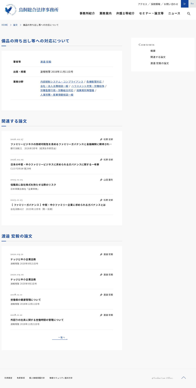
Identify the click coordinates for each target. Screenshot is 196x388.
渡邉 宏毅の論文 (159, 63)
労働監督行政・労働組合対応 (56, 90)
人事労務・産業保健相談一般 (56, 94)
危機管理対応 (94, 81)
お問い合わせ (171, 4)
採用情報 (155, 4)
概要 (153, 51)
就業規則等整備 (85, 90)
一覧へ (61, 338)
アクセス (142, 4)
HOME (5, 24)
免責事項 (22, 378)
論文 (15, 24)
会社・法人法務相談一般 (54, 86)
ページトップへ (183, 379)
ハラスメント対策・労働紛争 (87, 86)
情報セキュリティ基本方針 (68, 378)
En (192, 3)
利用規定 (9, 378)
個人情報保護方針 (41, 378)
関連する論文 (158, 57)
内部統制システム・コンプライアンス (61, 81)
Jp (184, 3)
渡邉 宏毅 (45, 61)
